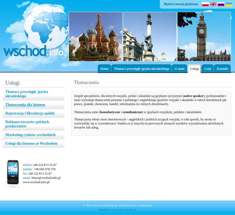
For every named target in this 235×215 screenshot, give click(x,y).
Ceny (208, 69)
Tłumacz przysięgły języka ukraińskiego (141, 69)
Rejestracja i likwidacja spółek (30, 113)
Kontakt (222, 69)
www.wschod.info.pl (36, 182)
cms (113, 209)
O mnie (180, 69)
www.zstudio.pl (127, 209)
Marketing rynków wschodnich (30, 135)
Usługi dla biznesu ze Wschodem (31, 143)
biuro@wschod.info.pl (46, 178)
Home (104, 69)
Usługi (194, 69)
